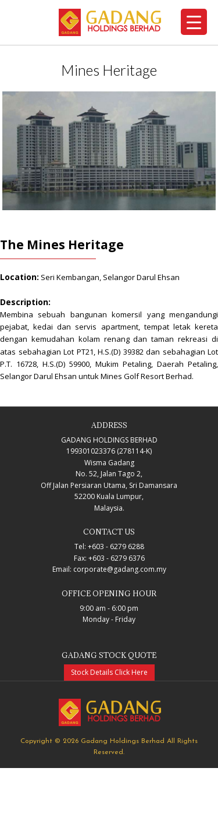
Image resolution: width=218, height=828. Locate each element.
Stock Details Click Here (109, 672)
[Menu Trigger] (194, 22)
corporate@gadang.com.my (119, 569)
